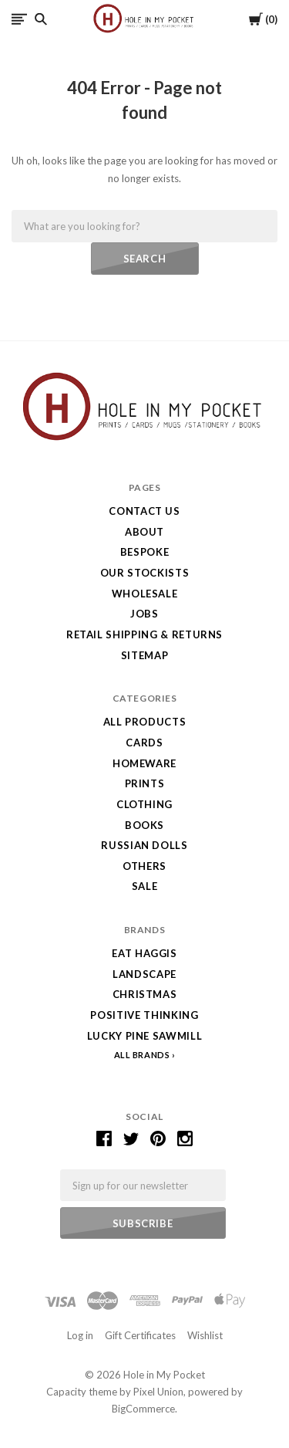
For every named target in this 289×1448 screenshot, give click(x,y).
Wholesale (145, 593)
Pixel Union (158, 1391)
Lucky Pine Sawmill (145, 1036)
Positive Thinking (144, 1015)
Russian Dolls (144, 845)
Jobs (144, 613)
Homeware (144, 763)
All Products (145, 722)
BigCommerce (143, 1408)
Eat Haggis (144, 953)
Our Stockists (144, 573)
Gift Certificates (140, 1335)
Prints (145, 783)
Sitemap (145, 655)
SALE (145, 886)
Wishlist (205, 1335)
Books (144, 825)
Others (144, 866)
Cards (144, 742)
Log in (80, 1335)
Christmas (145, 994)
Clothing (144, 804)
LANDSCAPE (144, 974)
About (144, 532)
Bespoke (145, 552)
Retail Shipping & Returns (144, 634)
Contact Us (144, 511)
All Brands (142, 1055)
